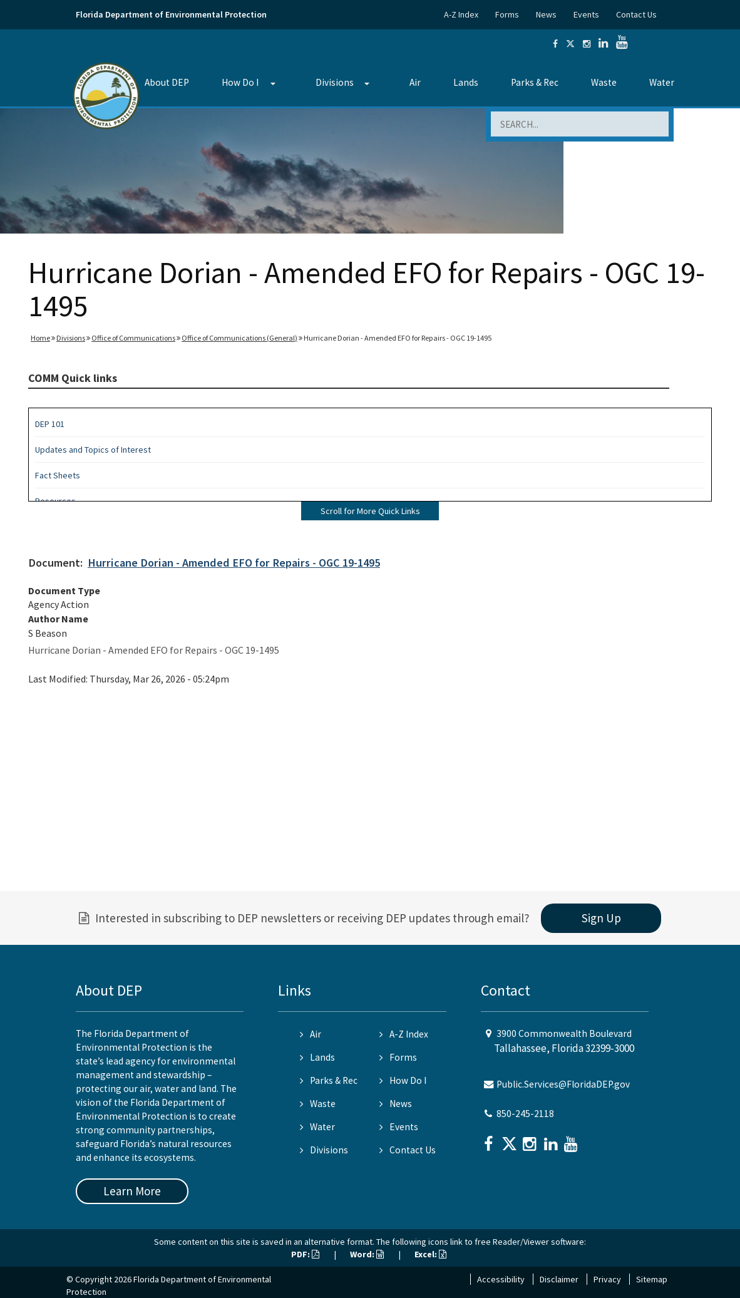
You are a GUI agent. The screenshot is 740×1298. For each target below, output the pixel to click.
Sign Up (601, 917)
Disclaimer (559, 1279)
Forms (507, 14)
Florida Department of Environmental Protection (171, 14)
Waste (604, 82)
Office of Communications (133, 338)
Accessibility (501, 1279)
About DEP (167, 82)
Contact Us (636, 14)
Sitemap (651, 1279)
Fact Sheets (57, 475)
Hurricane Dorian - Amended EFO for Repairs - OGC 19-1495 (234, 562)
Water (661, 82)
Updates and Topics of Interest (93, 449)
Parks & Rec (534, 82)
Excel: (430, 1254)
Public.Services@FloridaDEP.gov (563, 1084)
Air (415, 82)
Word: (367, 1254)
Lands (465, 82)
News (546, 14)
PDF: (305, 1254)
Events (586, 14)
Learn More (132, 1190)
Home (40, 338)
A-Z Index (461, 14)
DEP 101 (49, 424)
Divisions (335, 82)
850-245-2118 (525, 1114)
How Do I (240, 82)
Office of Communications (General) (239, 338)
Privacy (607, 1279)
